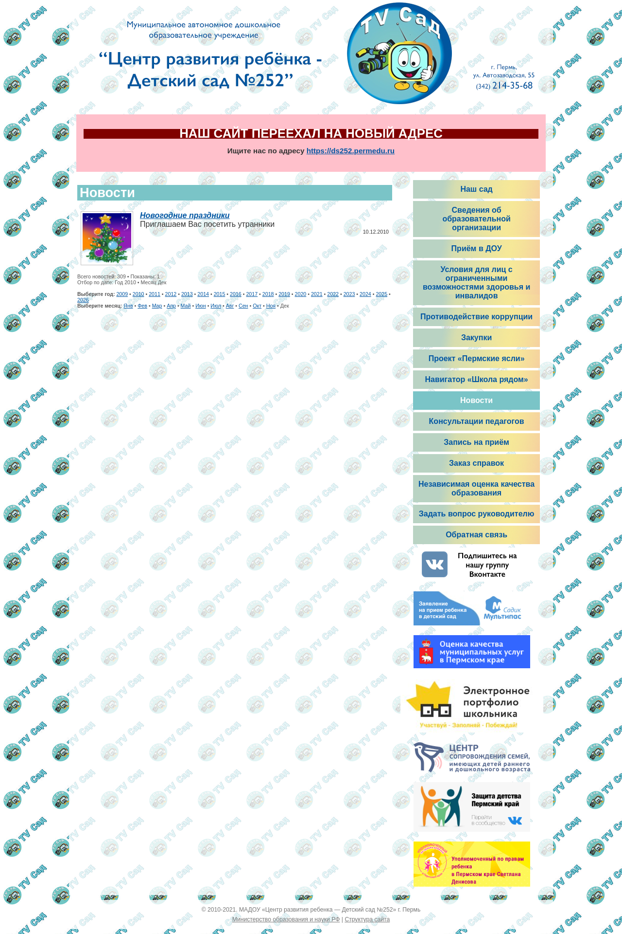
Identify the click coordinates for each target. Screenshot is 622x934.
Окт (257, 306)
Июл (215, 306)
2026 (83, 300)
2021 (317, 294)
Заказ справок (476, 463)
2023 (349, 294)
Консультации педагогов (476, 421)
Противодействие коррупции (476, 316)
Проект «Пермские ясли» (477, 358)
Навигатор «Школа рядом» (476, 379)
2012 (171, 294)
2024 (365, 294)
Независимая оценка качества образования (476, 488)
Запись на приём (476, 442)
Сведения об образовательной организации (476, 219)
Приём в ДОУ (476, 248)
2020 (301, 294)
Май (186, 306)
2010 (138, 294)
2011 (154, 294)
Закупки (476, 337)
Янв (128, 306)
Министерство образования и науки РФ (286, 919)
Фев (142, 306)
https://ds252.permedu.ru (351, 151)
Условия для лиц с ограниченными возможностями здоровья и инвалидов (476, 282)
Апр (171, 306)
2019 (284, 294)
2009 (122, 294)
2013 (187, 294)
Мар (157, 306)
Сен (243, 306)
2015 (219, 294)
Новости (476, 400)
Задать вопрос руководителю (477, 514)
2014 (203, 294)
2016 (236, 294)
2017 (252, 294)
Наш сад (476, 189)
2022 (333, 294)
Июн (200, 306)
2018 (268, 294)
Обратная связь (476, 535)
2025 (381, 294)
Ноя (271, 306)
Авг (230, 306)
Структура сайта (367, 919)
